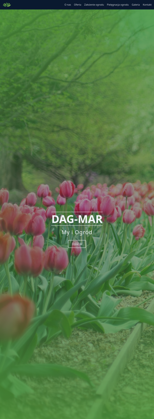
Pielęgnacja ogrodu (118, 4)
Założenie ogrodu (94, 4)
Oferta (77, 4)
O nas (68, 4)
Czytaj (77, 244)
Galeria (136, 4)
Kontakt (147, 4)
